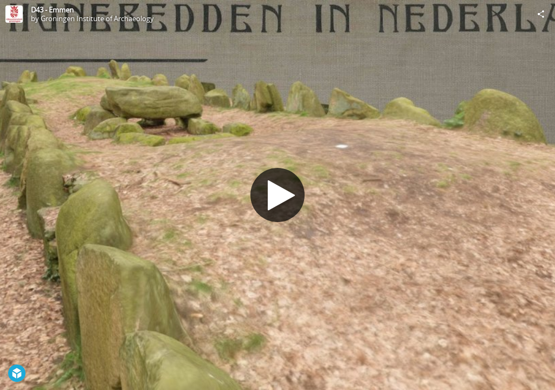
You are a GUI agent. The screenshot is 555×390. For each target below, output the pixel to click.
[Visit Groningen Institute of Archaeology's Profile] (14, 14)
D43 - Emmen (52, 10)
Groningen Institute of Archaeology (97, 18)
